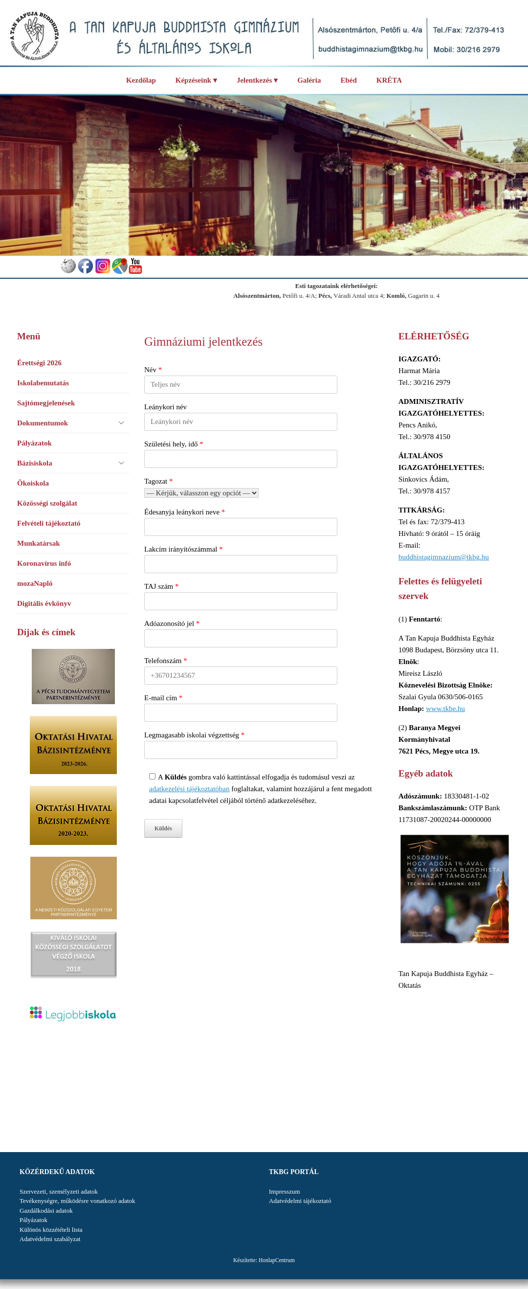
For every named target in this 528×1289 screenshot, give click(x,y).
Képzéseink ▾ (196, 80)
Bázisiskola (34, 463)
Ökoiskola (33, 483)
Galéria (309, 80)
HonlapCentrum (277, 1260)
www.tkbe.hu (445, 708)
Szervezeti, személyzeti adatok (59, 1191)
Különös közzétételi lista (51, 1229)
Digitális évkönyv (44, 603)
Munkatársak (38, 543)
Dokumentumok (42, 423)
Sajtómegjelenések (46, 403)
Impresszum (284, 1191)
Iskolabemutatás (43, 383)
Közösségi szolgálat (47, 503)
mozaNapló (35, 583)
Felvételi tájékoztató (49, 523)
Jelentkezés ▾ (257, 80)
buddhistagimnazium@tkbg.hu (443, 557)
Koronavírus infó (44, 563)
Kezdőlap (141, 80)
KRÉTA (389, 80)
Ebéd (348, 80)
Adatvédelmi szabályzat (50, 1239)
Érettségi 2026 (39, 363)
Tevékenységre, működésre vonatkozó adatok (77, 1200)
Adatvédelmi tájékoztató (300, 1200)
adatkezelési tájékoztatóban (189, 789)
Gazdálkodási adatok (46, 1210)
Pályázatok (34, 443)
